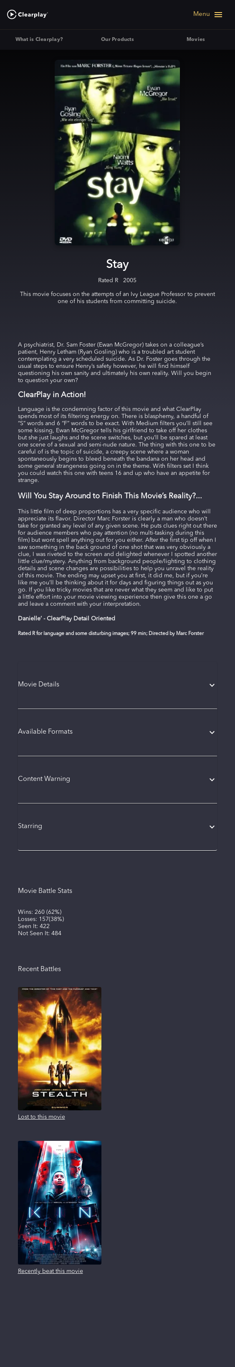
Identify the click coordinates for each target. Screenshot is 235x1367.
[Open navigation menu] (208, 14)
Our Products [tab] (117, 40)
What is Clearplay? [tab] (39, 40)
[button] (117, 685)
